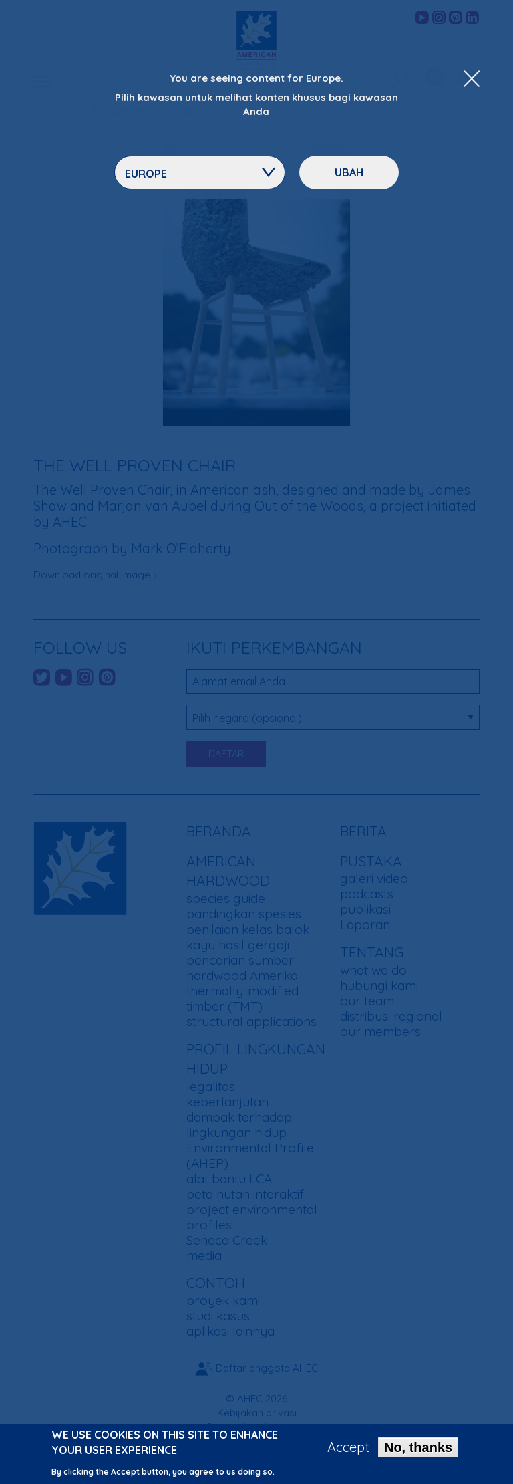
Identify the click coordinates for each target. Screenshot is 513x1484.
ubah (349, 172)
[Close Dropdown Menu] (471, 80)
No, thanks (418, 1448)
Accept (348, 1448)
